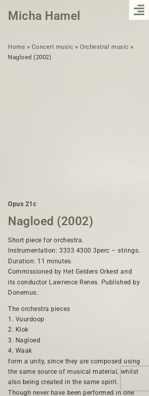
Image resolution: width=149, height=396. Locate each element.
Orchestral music (104, 46)
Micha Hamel (44, 16)
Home (16, 46)
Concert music (53, 46)
